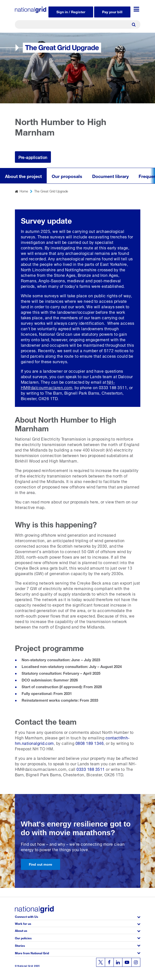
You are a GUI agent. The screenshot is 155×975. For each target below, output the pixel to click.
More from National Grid (32, 953)
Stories (20, 945)
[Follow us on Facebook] (109, 962)
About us (21, 930)
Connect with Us (26, 916)
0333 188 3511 (91, 769)
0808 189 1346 (90, 743)
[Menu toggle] (136, 9)
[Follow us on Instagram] (136, 962)
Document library (110, 175)
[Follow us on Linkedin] (118, 962)
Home (24, 191)
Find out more (40, 863)
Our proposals (67, 175)
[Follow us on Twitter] (100, 962)
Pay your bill (112, 11)
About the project (23, 175)
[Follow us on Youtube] (126, 962)
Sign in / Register (70, 11)
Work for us (23, 923)
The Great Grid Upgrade (51, 191)
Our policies (23, 938)
